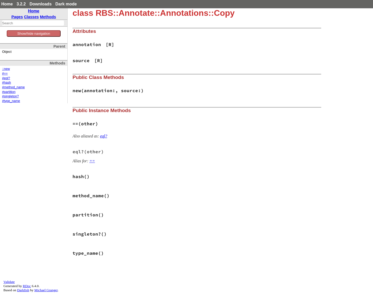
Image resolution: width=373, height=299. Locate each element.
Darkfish (23, 290)
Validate (9, 282)
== (92, 161)
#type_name (11, 101)
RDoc (27, 286)
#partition (9, 92)
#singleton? (10, 96)
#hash (6, 82)
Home (7, 4)
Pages (17, 16)
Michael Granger (46, 290)
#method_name (13, 87)
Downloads (41, 4)
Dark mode (66, 4)
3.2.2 (21, 4)
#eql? (6, 78)
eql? (103, 136)
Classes (31, 16)
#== (5, 73)
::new (6, 69)
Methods (48, 16)
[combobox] (33, 23)
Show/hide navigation (33, 33)
